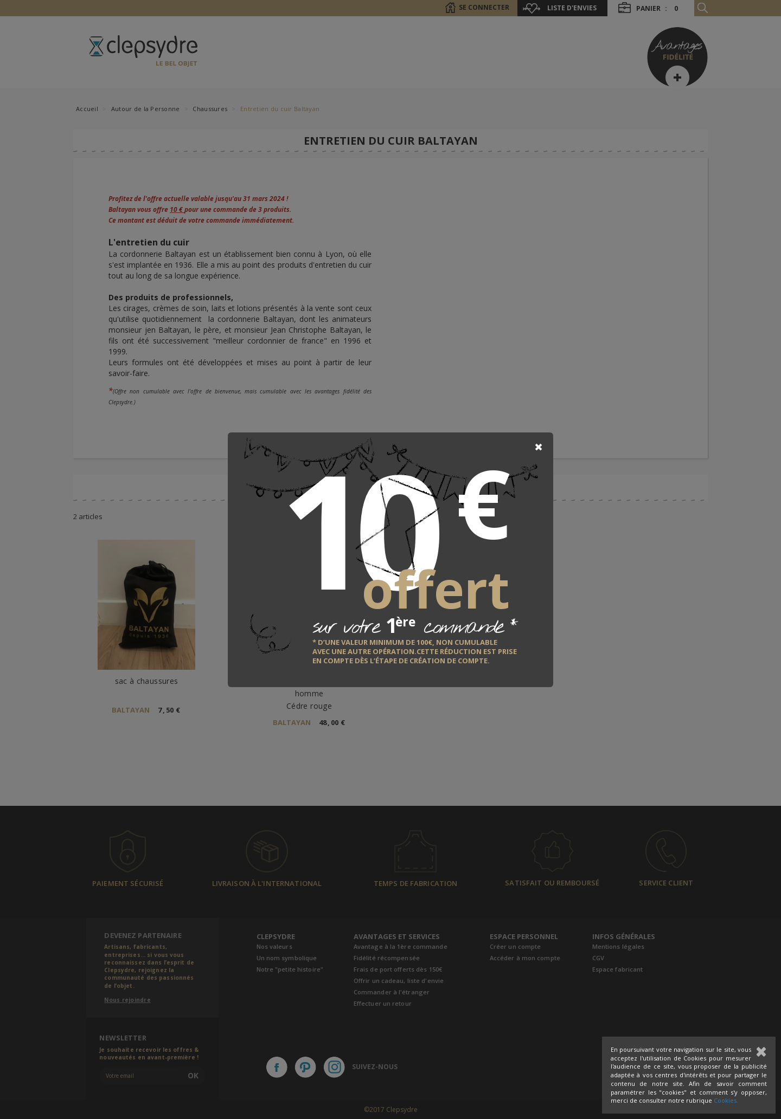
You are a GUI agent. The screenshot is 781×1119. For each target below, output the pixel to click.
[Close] (538, 447)
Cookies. (726, 1100)
